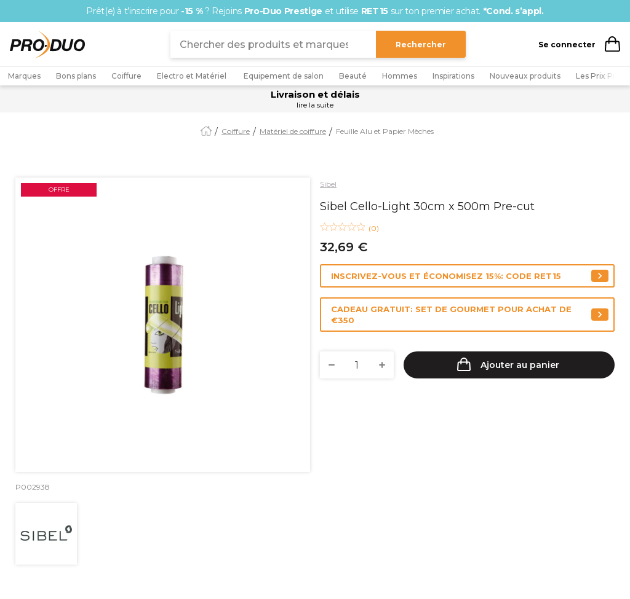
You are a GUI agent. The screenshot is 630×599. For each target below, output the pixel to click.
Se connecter (567, 44)
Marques (24, 75)
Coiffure (126, 75)
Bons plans (76, 75)
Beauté (353, 75)
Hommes (399, 75)
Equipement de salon (284, 75)
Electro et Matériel (192, 75)
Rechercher (421, 44)
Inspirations (453, 75)
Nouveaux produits (525, 75)
